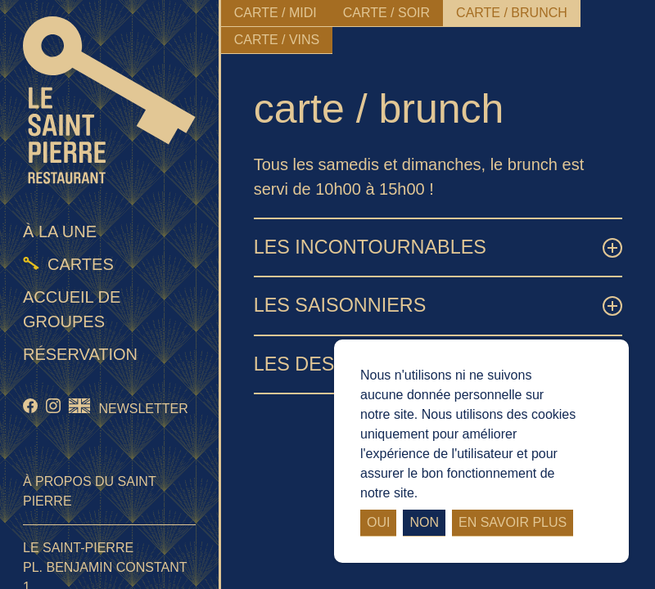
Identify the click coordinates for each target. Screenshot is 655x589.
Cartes (80, 264)
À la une (60, 232)
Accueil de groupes (71, 309)
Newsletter (142, 409)
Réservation (80, 354)
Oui (378, 522)
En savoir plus (512, 522)
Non (424, 522)
